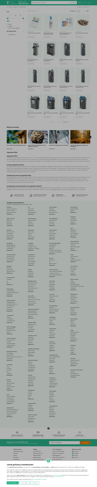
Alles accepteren (13, 483)
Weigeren (35, 483)
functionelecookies (58, 476)
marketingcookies (56, 475)
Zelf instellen (25, 483)
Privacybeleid (36, 479)
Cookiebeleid (44, 479)
